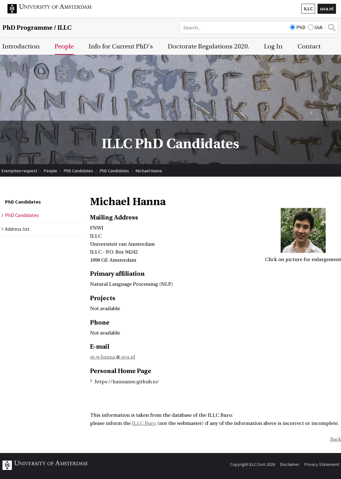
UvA (315, 27)
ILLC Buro (144, 423)
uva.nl (326, 8)
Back (335, 439)
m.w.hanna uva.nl (112, 357)
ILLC (308, 8)
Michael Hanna (149, 171)
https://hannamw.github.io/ (127, 382)
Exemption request (19, 171)
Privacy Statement (321, 464)
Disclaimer (289, 464)
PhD (297, 27)
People (50, 171)
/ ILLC (37, 27)
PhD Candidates (78, 171)
